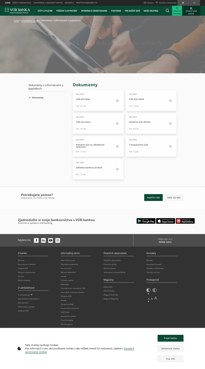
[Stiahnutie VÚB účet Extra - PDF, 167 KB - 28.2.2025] (98, 123)
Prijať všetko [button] (170, 338)
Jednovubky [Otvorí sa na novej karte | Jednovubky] (108, 287)
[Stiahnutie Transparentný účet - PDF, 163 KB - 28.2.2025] (151, 146)
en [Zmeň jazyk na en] (194, 3)
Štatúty (63, 300)
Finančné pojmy (67, 320)
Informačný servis (29, 20)
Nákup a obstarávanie (26, 272)
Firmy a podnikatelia (22, 3)
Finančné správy (110, 264)
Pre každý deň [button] (132, 10)
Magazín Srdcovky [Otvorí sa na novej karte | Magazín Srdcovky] (111, 295)
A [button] (148, 299)
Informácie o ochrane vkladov (72, 292)
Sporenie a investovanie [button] (94, 10)
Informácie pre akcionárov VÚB (73, 288)
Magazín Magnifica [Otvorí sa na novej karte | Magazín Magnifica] (111, 299)
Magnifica (69, 3)
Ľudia (7, 3)
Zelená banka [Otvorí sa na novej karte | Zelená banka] (109, 291)
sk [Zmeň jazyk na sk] (183, 3)
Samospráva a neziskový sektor (47, 3)
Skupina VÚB (23, 268)
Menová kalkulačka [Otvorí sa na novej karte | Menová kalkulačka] (68, 272)
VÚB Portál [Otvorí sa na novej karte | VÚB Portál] (65, 312)
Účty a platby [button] (45, 10)
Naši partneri (23, 303)
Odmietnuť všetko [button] (170, 348)
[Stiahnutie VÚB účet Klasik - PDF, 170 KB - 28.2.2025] (151, 100)
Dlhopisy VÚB (66, 296)
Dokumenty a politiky (26, 307)
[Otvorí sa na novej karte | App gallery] (185, 221)
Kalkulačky (65, 284)
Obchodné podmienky (69, 264)
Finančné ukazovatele (112, 260)
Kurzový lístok (66, 268)
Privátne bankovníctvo (86, 3)
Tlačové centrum (153, 272)
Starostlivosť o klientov (27, 264)
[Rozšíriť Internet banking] (177, 11)
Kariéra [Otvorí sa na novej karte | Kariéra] (21, 276)
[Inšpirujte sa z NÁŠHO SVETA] (164, 242)
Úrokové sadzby (67, 280)
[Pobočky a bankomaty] (165, 3)
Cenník (63, 276)
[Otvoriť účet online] (191, 11)
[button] (167, 11)
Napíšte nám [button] (153, 197)
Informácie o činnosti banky (114, 272)
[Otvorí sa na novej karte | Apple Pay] (165, 221)
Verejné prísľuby (67, 304)
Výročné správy (110, 268)
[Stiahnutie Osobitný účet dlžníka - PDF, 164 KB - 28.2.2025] (151, 123)
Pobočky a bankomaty (155, 268)
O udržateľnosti (25, 295)
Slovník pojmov (67, 324)
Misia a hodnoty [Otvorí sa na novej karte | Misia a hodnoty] (24, 280)
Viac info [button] (170, 358)
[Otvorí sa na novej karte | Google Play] (146, 221)
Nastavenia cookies (68, 316)
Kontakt (148, 3)
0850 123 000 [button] (173, 197)
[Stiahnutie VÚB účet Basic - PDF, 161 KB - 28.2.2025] (98, 100)
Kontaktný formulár (154, 264)
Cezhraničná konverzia (70, 308)
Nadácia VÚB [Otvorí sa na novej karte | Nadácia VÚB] (23, 311)
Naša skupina (151, 10)
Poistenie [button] (116, 10)
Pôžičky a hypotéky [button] (66, 10)
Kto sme (21, 260)
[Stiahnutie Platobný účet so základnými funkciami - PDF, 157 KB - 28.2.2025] (98, 146)
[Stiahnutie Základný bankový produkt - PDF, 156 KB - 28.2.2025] (98, 169)
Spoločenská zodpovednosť (28, 299)
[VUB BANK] (17, 11)
